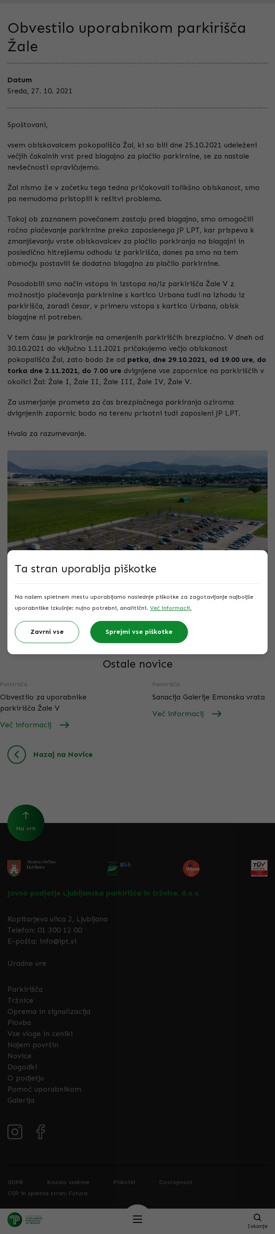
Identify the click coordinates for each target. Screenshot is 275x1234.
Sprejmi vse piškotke (139, 632)
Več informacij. (171, 608)
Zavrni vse (47, 632)
